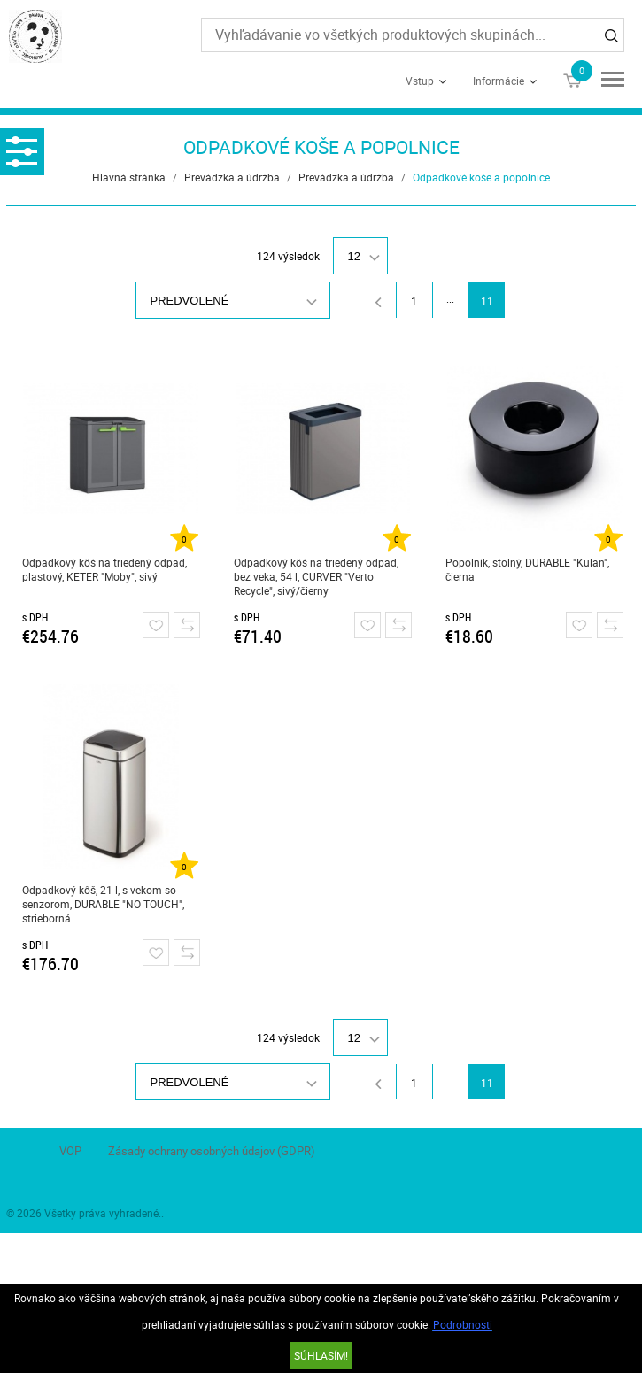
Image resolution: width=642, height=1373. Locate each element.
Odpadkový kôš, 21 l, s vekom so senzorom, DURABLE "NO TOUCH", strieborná (103, 904)
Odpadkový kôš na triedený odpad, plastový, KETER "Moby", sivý (104, 569)
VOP (70, 1151)
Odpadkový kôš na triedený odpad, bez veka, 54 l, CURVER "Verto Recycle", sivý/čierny (316, 576)
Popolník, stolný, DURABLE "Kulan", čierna (527, 569)
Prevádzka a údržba (232, 177)
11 (487, 301)
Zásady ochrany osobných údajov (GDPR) (211, 1151)
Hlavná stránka (129, 177)
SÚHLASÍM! (321, 1355)
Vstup (420, 80)
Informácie (498, 80)
